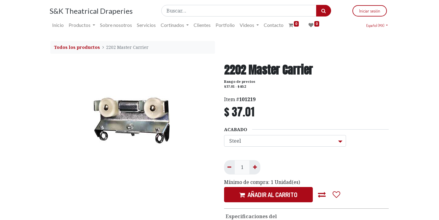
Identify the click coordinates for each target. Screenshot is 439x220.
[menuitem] (58, 25)
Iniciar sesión (369, 10)
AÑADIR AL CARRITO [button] (268, 195)
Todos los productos (77, 47)
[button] (322, 194)
